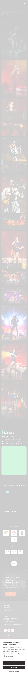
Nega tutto (14, 667)
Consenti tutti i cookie (14, 663)
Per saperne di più (7, 658)
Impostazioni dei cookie (14, 671)
